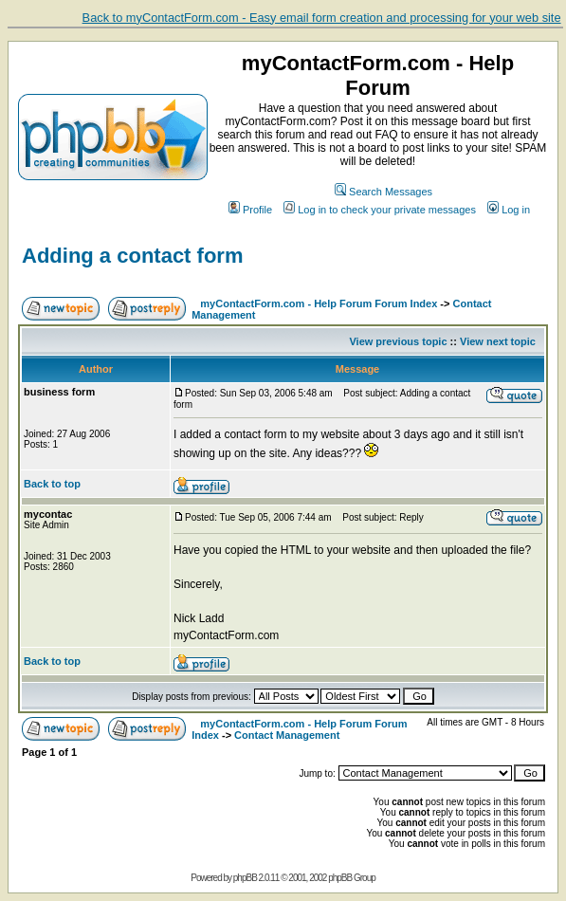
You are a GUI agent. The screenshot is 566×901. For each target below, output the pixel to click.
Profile (250, 209)
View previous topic (398, 341)
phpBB (245, 878)
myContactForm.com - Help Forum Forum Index (318, 303)
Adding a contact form (132, 255)
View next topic (498, 341)
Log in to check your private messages (379, 209)
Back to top (52, 483)
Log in (508, 209)
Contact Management (286, 735)
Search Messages (383, 191)
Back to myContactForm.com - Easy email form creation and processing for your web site (321, 17)
